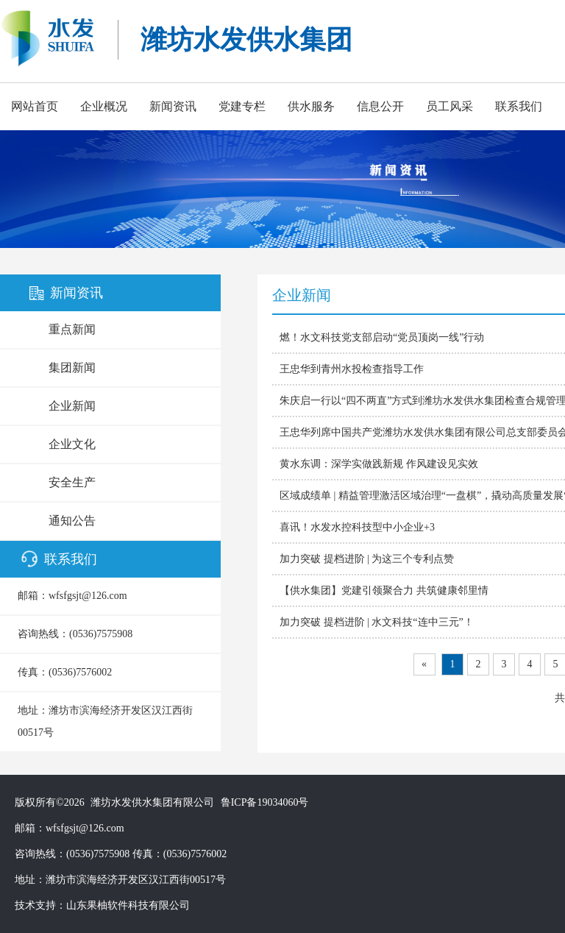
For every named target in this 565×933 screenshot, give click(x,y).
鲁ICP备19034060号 (265, 802)
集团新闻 (72, 367)
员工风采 (449, 106)
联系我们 (518, 106)
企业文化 (72, 444)
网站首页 (34, 106)
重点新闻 (72, 329)
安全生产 (72, 482)
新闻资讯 (172, 106)
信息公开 (380, 106)
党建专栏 (242, 106)
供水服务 (311, 106)
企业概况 (103, 106)
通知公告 (72, 520)
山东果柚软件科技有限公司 (128, 905)
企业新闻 (72, 406)
